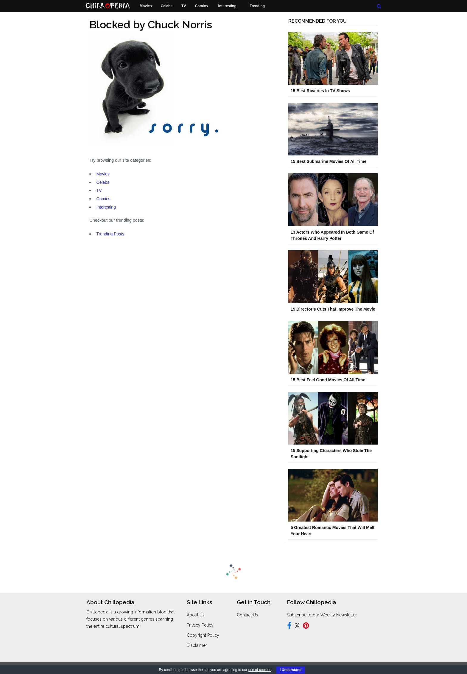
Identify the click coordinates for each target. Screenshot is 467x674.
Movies (103, 174)
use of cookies (259, 670)
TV (99, 190)
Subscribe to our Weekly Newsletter (322, 615)
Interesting (106, 207)
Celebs (103, 182)
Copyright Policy (203, 635)
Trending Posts (110, 234)
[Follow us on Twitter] (297, 626)
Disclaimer (197, 645)
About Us (196, 615)
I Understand (290, 670)
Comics (103, 198)
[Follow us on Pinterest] (306, 626)
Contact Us (247, 615)
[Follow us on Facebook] (289, 626)
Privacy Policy (200, 625)
